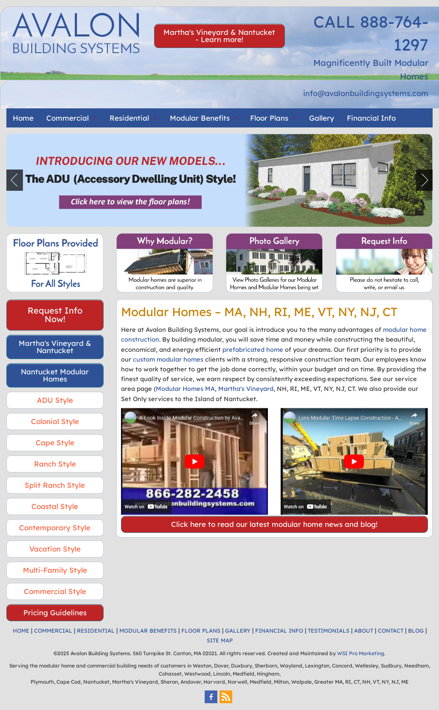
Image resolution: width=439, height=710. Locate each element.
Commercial (67, 117)
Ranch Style (55, 463)
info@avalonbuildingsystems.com (365, 93)
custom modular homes (168, 359)
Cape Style (55, 442)
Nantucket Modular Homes (55, 375)
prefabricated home (252, 349)
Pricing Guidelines (55, 612)
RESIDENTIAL (96, 630)
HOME (21, 630)
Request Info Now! (55, 314)
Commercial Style (55, 591)
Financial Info (371, 117)
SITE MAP (220, 640)
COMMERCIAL (53, 630)
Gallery (321, 117)
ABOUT (363, 630)
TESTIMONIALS (328, 630)
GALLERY (237, 630)
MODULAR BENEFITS (148, 630)
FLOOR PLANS (200, 630)
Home (23, 117)
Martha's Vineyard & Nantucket (55, 347)
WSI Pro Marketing (360, 653)
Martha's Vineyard (245, 389)
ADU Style (55, 400)
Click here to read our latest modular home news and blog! (274, 524)
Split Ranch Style (55, 485)
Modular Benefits (200, 117)
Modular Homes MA (185, 389)
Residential (129, 117)
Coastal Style (54, 506)
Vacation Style (55, 548)
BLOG (416, 630)
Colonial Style (55, 421)
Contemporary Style (54, 527)
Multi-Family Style (55, 570)
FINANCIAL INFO (279, 630)
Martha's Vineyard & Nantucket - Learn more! (219, 36)
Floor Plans (269, 117)
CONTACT (390, 630)
